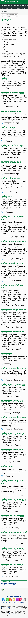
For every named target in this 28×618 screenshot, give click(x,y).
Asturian (23, 8)
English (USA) (4, 8)
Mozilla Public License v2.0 (6, 607)
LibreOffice (4, 6)
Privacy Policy (14, 602)
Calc (14, 6)
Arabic (18, 8)
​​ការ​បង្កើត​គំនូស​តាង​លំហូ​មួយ (8, 584)
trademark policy (11, 613)
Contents (3, 11)
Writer (10, 6)
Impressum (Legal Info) (6, 602)
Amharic (12, 8)
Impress (19, 6)
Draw (24, 6)
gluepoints (7, 58)
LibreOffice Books (14, 596)
